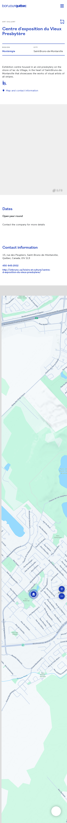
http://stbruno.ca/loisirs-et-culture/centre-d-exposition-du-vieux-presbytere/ (26, 270)
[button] (33, 594)
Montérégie (8, 51)
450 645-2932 (10, 265)
